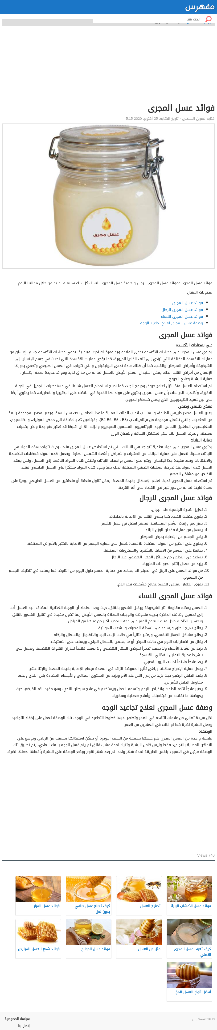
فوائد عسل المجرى (187, 302)
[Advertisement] (108, 67)
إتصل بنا (24, 1026)
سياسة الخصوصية (17, 1019)
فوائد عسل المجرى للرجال (182, 309)
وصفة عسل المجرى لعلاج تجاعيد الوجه (171, 323)
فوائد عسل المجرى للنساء (182, 316)
